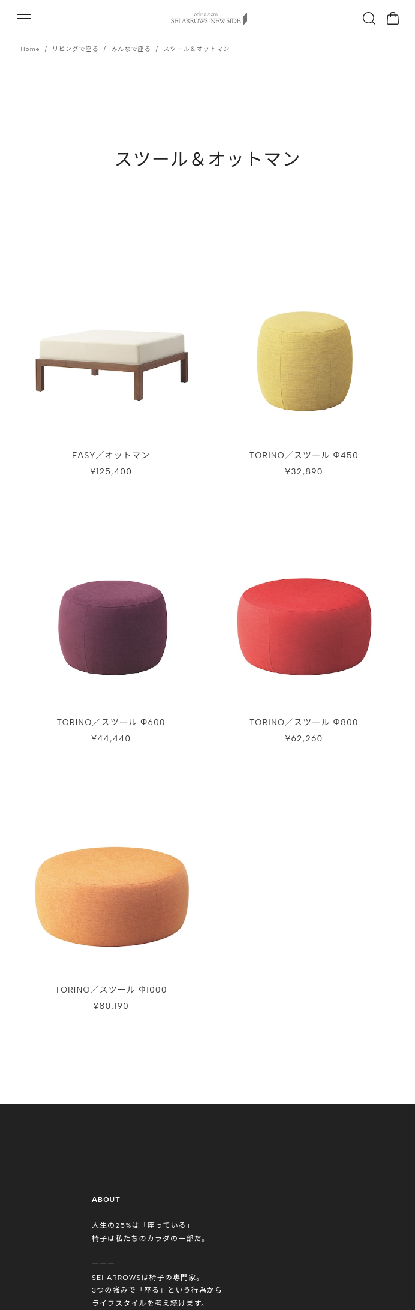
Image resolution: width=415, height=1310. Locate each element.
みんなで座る (131, 49)
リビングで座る (75, 49)
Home (30, 49)
